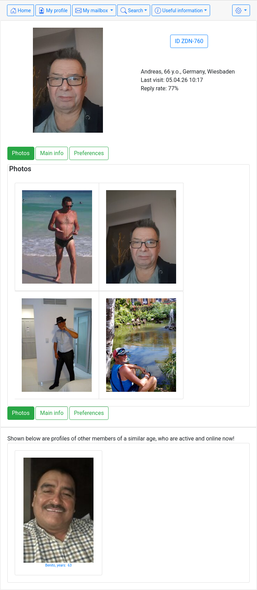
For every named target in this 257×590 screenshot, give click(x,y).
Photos (21, 153)
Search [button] (131, 10)
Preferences (89, 153)
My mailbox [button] (92, 10)
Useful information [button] (179, 10)
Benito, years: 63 (58, 565)
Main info (51, 153)
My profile (53, 10)
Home (20, 10)
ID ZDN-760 (189, 41)
